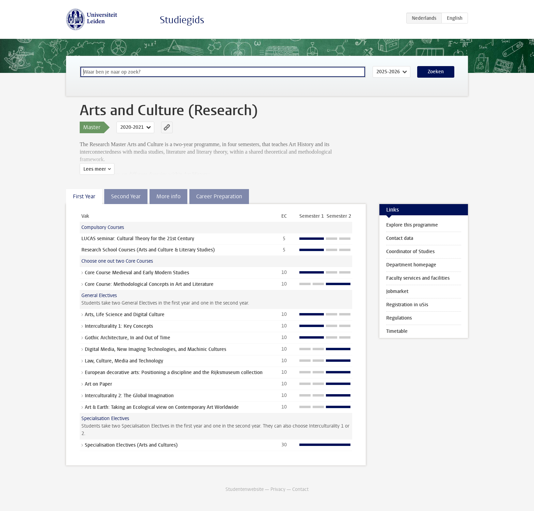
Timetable (397, 331)
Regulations (399, 318)
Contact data (399, 238)
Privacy (277, 489)
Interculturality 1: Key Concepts (119, 326)
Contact (300, 489)
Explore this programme (412, 225)
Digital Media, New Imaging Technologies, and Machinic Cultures (155, 349)
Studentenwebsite (244, 489)
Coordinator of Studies (410, 251)
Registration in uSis (407, 304)
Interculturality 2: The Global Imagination (129, 395)
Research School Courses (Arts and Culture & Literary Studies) (148, 250)
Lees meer (94, 169)
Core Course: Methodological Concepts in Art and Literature (149, 284)
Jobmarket (397, 291)
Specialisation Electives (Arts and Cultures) (131, 445)
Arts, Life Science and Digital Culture (124, 314)
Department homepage (411, 265)
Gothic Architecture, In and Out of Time (127, 338)
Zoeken (436, 71)
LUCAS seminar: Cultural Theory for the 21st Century (137, 238)
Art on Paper (98, 384)
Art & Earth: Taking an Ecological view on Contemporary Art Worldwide (162, 407)
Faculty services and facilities (418, 278)
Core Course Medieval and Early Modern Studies (137, 272)
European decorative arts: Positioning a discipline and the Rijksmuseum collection (174, 372)
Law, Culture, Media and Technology (124, 361)
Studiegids (182, 20)
